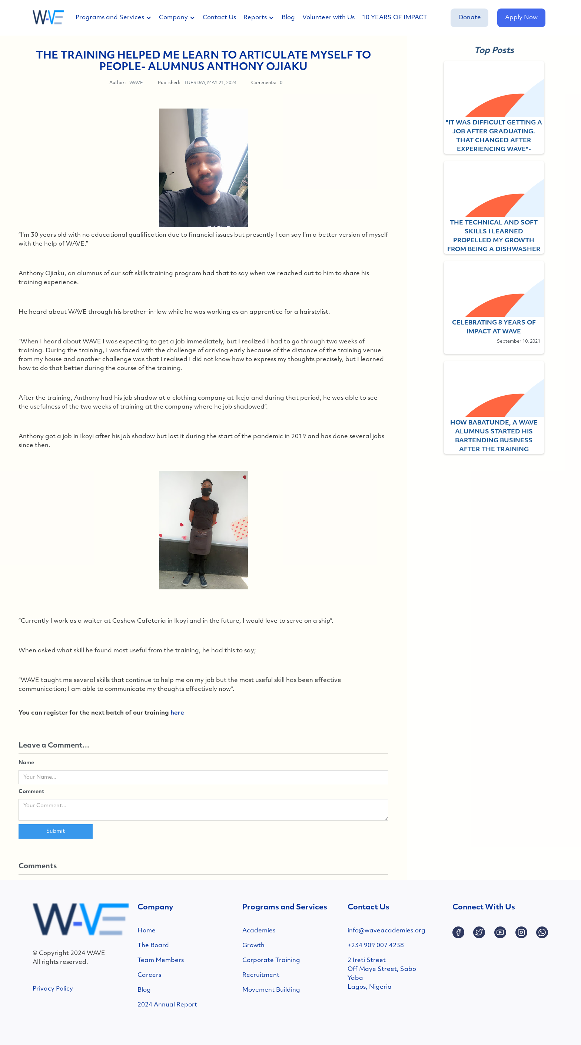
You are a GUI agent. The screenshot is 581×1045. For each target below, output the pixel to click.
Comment (31, 792)
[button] (117, 18)
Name (26, 763)
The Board (153, 946)
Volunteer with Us (328, 18)
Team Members (160, 961)
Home (146, 931)
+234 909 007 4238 (376, 946)
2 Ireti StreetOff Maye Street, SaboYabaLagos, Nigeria (382, 974)
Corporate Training (271, 961)
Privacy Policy (53, 989)
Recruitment (260, 975)
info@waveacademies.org (386, 931)
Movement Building (271, 990)
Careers (149, 975)
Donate (469, 18)
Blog (288, 18)
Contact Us (219, 18)
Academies (258, 931)
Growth (253, 946)
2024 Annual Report (167, 1005)
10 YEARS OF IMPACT (394, 18)
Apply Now (521, 18)
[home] (48, 17)
